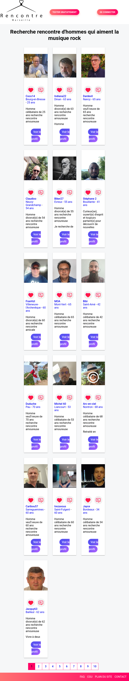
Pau (28, 407)
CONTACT (120, 676)
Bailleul (30, 612)
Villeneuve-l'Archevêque (33, 306)
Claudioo (31, 198)
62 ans (40, 612)
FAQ (82, 676)
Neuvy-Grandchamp (33, 203)
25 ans (31, 102)
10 (94, 666)
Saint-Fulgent (62, 509)
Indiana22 (60, 96)
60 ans (30, 512)
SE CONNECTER (107, 12)
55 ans (68, 201)
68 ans (99, 407)
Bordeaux (88, 509)
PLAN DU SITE (103, 676)
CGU (90, 676)
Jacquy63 (31, 609)
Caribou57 (32, 506)
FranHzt (30, 301)
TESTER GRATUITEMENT (64, 12)
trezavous (60, 506)
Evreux (58, 201)
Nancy (87, 99)
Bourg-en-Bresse (35, 99)
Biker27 (59, 198)
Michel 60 (60, 403)
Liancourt (60, 407)
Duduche (31, 403)
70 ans (36, 407)
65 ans (97, 99)
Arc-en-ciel (89, 403)
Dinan (57, 99)
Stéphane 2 (90, 198)
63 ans (67, 99)
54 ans (30, 208)
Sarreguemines (35, 509)
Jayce (86, 506)
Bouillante (89, 201)
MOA (57, 301)
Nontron (88, 407)
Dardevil (88, 96)
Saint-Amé (89, 304)
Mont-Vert (60, 304)
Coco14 (30, 96)
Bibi (85, 301)
